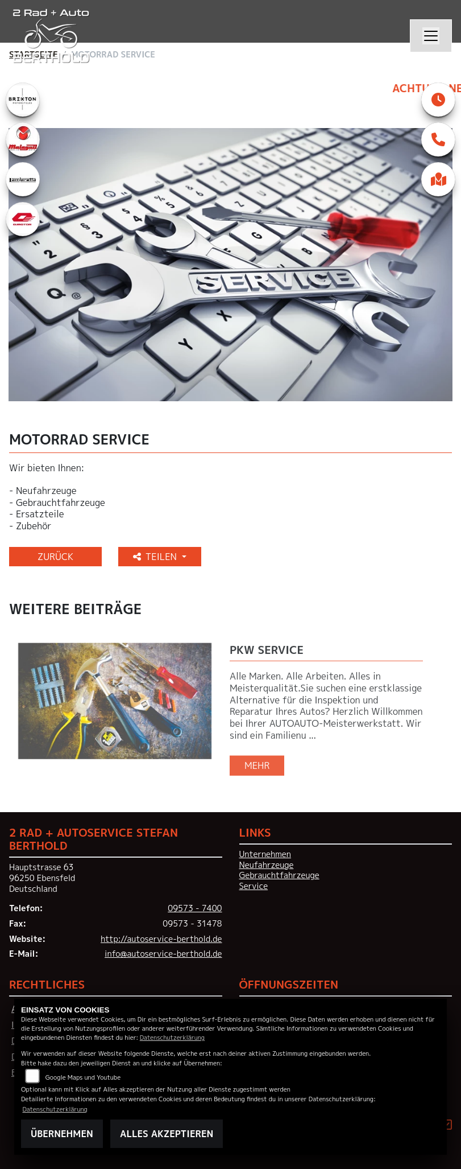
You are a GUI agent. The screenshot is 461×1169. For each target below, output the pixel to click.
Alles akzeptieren (166, 1133)
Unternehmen (265, 854)
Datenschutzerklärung (172, 1037)
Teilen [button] (156, 556)
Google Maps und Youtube (83, 1077)
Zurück (55, 556)
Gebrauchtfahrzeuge (279, 875)
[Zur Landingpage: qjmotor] (23, 219)
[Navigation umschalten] (431, 35)
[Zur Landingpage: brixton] (23, 100)
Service (253, 886)
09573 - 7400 (195, 908)
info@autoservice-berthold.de (163, 954)
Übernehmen (62, 1133)
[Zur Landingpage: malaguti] (23, 139)
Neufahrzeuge (266, 865)
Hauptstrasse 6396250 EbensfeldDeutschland (42, 878)
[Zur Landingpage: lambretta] (23, 179)
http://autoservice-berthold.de (161, 939)
